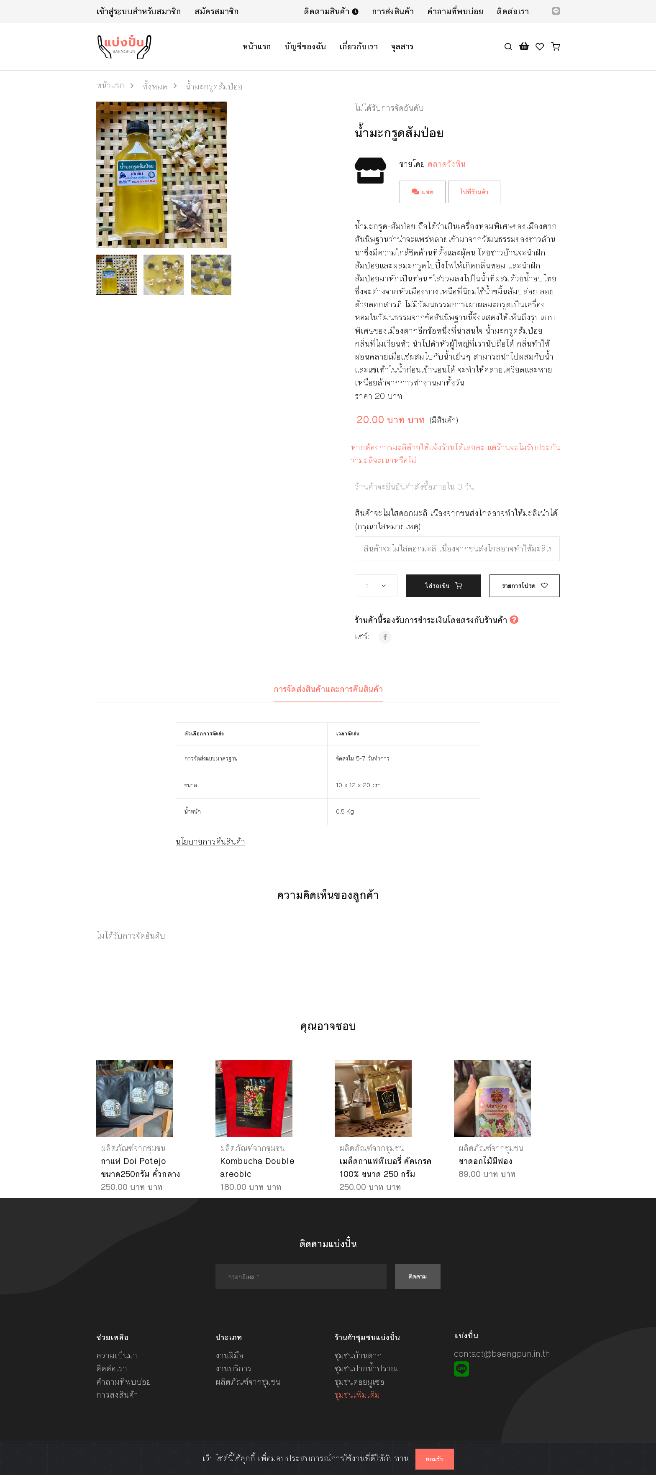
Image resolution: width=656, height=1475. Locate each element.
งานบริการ (233, 1369)
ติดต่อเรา (513, 11)
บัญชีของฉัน (305, 47)
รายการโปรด (525, 585)
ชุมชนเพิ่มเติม (357, 1395)
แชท (422, 191)
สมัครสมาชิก (217, 11)
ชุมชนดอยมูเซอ (359, 1382)
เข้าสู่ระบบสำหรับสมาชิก (138, 11)
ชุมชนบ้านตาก (358, 1356)
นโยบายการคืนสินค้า (210, 842)
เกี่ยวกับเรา (358, 47)
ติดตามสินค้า (331, 11)
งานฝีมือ (229, 1356)
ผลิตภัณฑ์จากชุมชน (133, 1148)
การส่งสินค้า (393, 11)
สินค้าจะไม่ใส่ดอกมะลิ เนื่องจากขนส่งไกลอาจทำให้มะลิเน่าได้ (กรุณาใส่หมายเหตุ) (456, 519)
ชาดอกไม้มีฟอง (485, 1161)
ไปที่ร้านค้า (474, 191)
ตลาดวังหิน (447, 164)
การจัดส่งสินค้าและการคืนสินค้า (328, 689)
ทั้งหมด (154, 87)
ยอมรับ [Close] (434, 1459)
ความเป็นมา (116, 1356)
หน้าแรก (257, 47)
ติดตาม (418, 1276)
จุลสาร (402, 47)
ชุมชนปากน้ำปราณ (366, 1369)
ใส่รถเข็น (443, 585)
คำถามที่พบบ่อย (455, 11)
